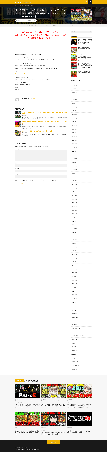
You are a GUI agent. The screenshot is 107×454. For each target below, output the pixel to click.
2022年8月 (74, 232)
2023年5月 (74, 200)
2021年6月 (74, 283)
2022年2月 (74, 254)
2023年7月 (74, 192)
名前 (16, 165)
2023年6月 (74, 196)
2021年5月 (74, 287)
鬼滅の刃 (28, 7)
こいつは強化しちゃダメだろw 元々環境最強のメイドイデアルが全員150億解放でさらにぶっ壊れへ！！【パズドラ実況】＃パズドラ (84, 60)
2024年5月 (74, 156)
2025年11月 (75, 91)
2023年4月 (74, 203)
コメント (17, 151)
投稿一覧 (34, 101)
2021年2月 (74, 297)
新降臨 (44, 431)
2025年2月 (74, 123)
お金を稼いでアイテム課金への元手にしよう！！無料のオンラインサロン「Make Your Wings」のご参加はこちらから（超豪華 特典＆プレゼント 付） (41, 38)
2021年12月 (75, 261)
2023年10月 (75, 181)
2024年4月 (74, 160)
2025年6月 (74, 109)
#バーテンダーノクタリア (81, 399)
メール (17, 171)
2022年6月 (74, 239)
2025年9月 (74, 98)
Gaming (43, 399)
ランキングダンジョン (77, 334)
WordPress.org (75, 367)
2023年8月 (74, 189)
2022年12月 (75, 218)
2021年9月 (74, 272)
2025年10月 (75, 94)
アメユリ (74, 400)
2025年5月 (74, 112)
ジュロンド (74, 320)
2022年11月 (75, 221)
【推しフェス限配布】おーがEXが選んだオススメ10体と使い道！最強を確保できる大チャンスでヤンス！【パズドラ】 (27, 404)
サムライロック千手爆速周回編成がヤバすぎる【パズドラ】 (37, 133)
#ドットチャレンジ (72, 399)
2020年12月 (75, 305)
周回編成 (20, 400)
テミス (51, 399)
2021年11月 (75, 265)
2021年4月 (74, 290)
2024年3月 (74, 163)
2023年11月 (75, 178)
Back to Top (53, 444)
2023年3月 (74, 207)
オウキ (73, 312)
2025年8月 (74, 102)
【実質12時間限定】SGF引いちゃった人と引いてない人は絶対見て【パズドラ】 (79, 433)
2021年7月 (74, 279)
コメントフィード (76, 363)
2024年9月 (74, 141)
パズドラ (22, 7)
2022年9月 (74, 229)
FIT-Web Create (24, 450)
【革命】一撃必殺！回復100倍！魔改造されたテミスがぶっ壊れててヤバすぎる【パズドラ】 (84, 51)
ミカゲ (73, 330)
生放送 (73, 341)
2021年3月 (74, 294)
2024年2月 (74, 167)
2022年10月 (75, 225)
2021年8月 (74, 276)
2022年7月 (74, 236)
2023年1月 (74, 214)
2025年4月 (74, 116)
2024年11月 (75, 134)
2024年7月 (74, 149)
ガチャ (73, 316)
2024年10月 (75, 138)
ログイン (74, 356)
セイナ (73, 323)
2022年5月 (74, 243)
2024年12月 (75, 131)
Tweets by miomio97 (20, 76)
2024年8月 (74, 145)
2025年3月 (74, 120)
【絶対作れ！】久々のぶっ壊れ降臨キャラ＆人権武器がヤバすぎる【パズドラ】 (53, 434)
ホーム (16, 7)
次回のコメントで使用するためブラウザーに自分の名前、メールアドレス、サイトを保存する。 (36, 183)
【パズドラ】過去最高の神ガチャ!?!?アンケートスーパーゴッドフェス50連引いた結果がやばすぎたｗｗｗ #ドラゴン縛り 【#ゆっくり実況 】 (85, 68)
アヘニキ (47, 399)
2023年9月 (74, 185)
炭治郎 (33, 7)
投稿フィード (75, 360)
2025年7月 (74, 105)
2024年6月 (74, 152)
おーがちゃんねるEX (26, 399)
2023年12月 (75, 174)
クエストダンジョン (35, 399)
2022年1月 (74, 258)
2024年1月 (74, 170)
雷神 (73, 345)
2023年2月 (74, 210)
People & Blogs (19, 399)
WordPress (36, 450)
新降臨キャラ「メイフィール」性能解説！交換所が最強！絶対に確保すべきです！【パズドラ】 (84, 75)
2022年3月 (74, 250)
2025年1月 (74, 127)
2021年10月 (75, 268)
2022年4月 (74, 247)
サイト (16, 176)
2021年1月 (74, 301)
